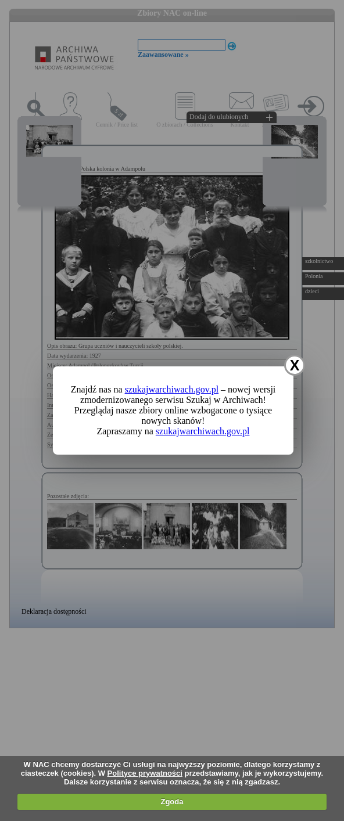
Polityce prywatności (144, 773)
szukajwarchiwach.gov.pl (172, 389)
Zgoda (171, 801)
